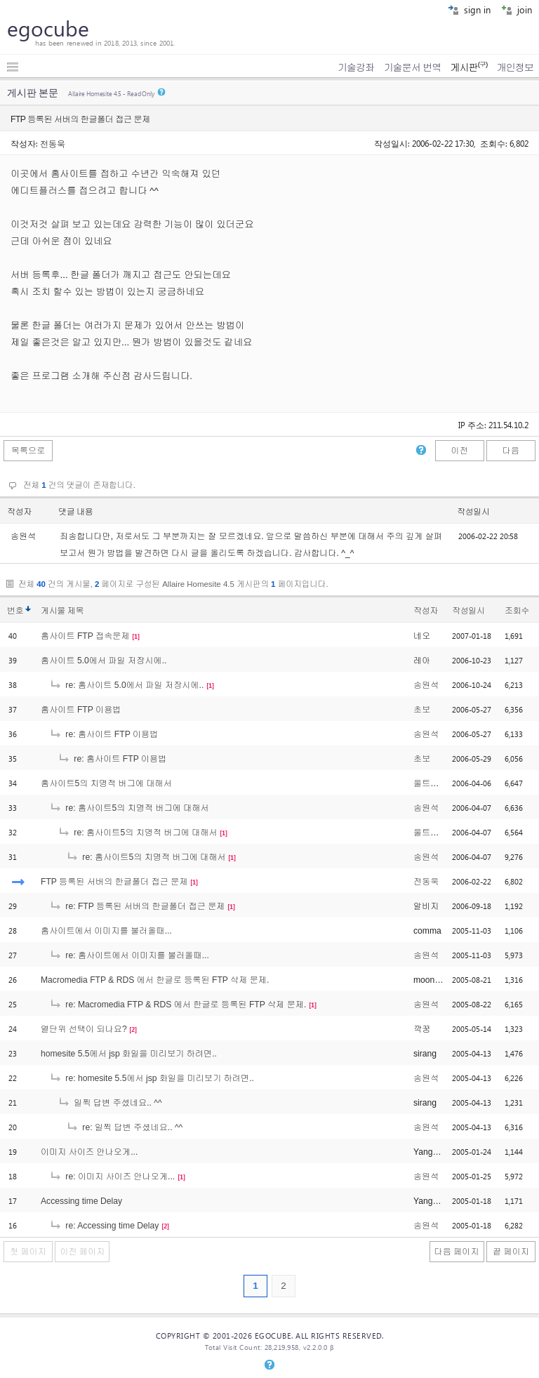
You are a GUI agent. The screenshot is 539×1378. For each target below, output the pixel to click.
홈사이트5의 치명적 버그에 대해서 (106, 783)
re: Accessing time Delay (104, 1226)
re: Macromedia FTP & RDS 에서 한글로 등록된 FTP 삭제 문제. (177, 1004)
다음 (511, 451)
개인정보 (515, 67)
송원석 (426, 685)
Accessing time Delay (81, 1201)
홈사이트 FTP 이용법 (81, 710)
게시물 (62, 611)
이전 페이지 (82, 1252)
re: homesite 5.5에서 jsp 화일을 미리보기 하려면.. (151, 1078)
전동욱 (52, 143)
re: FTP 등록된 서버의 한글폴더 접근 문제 (137, 906)
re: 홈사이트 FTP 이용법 (103, 734)
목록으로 (28, 451)
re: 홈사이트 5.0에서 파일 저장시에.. (126, 685)
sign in (469, 9)
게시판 (468, 67)
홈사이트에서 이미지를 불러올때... (106, 931)
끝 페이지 (511, 1252)
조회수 (517, 611)
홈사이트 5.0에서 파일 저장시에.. (103, 660)
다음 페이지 (456, 1252)
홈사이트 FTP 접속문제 (85, 636)
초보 (421, 710)
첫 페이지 (28, 1252)
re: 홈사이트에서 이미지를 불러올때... (129, 955)
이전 (459, 451)
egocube (48, 28)
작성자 (19, 512)
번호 (15, 611)
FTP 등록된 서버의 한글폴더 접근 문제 (114, 882)
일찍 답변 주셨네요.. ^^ (110, 1103)
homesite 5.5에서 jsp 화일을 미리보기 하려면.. (129, 1054)
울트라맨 (430, 783)
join (516, 9)
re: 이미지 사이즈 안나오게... (112, 1176)
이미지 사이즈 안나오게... (89, 1152)
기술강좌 (356, 67)
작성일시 (473, 512)
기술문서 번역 (412, 67)
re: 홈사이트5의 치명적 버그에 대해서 (129, 808)
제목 (75, 611)
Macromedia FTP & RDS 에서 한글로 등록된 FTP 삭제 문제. (155, 980)
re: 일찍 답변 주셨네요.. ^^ (124, 1127)
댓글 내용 (75, 512)
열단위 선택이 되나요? (84, 1029)
